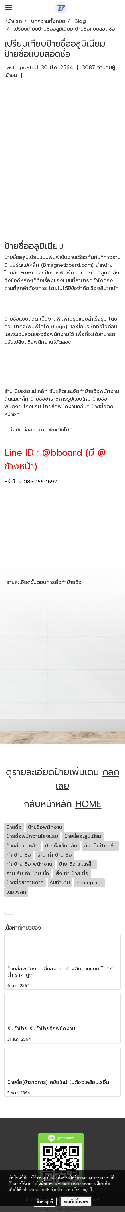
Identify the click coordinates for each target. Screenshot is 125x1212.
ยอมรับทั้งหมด (76, 1201)
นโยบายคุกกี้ (82, 1189)
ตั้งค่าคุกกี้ (45, 1201)
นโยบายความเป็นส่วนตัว (42, 1189)
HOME (88, 804)
